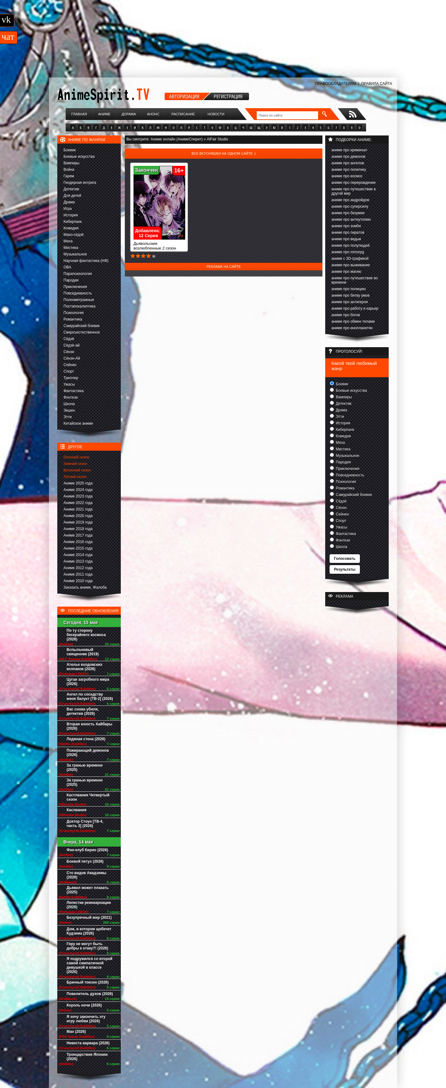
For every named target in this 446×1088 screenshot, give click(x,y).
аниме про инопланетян (352, 328)
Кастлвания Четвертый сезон (88, 797)
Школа (69, 404)
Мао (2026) (76, 1031)
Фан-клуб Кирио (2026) (87, 850)
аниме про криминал (349, 150)
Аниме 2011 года (78, 574)
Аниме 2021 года (78, 509)
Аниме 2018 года (78, 529)
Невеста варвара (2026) (88, 1043)
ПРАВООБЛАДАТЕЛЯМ (335, 84)
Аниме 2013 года (78, 561)
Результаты (344, 569)
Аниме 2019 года (78, 522)
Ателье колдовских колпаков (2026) (84, 666)
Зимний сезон (75, 464)
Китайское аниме (78, 423)
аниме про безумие (348, 213)
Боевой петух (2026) (85, 861)
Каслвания (76, 810)
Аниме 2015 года (78, 548)
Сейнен (70, 365)
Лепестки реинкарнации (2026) (89, 904)
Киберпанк (72, 221)
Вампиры (71, 163)
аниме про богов (345, 315)
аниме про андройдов (350, 200)
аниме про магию (346, 271)
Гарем (68, 176)
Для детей (72, 195)
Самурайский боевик (81, 326)
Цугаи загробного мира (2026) (88, 681)
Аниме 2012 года (78, 568)
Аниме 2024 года (78, 490)
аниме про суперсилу (349, 206)
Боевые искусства (79, 156)
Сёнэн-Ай (71, 358)
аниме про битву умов (350, 295)
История (70, 215)
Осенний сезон (76, 457)
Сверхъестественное (81, 332)
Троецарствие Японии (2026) (87, 1056)
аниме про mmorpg (347, 252)
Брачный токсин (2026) (88, 982)
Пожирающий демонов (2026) (88, 752)
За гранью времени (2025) (85, 767)
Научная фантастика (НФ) (85, 261)
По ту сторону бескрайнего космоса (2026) (86, 634)
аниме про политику (348, 169)
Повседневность (77, 293)
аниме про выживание (350, 265)
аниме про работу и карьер (354, 308)
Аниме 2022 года (78, 503)
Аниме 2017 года (78, 535)
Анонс (153, 114)
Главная (79, 114)
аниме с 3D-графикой (350, 258)
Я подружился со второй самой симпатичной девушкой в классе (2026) (89, 965)
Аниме (104, 114)
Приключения (75, 287)
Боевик (69, 150)
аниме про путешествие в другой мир (353, 191)
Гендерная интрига (79, 182)
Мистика (70, 247)
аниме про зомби (346, 226)
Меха (67, 241)
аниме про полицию (348, 289)
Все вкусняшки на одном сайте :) (223, 153)
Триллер (70, 378)
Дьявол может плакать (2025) (88, 890)
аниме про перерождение (353, 182)
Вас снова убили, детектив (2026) (83, 711)
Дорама (128, 114)
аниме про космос (346, 176)
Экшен (69, 410)
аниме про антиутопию (351, 219)
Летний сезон (74, 477)
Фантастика (73, 391)
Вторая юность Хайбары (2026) (89, 726)
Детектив (71, 189)
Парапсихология (77, 274)
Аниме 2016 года (78, 542)
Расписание (183, 114)
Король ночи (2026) (84, 1005)
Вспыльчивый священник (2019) (83, 652)
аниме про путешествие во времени (354, 280)
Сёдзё (68, 339)
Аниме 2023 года (78, 496)
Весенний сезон (77, 470)
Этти (67, 417)
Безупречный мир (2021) (89, 917)
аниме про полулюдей (350, 245)
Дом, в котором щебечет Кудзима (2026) (89, 931)
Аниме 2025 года (78, 483)
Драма (69, 202)
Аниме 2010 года (78, 581)
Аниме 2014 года (78, 555)
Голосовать (344, 558)
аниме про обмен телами (353, 321)
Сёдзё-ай (71, 345)
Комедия (71, 228)
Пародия (71, 280)
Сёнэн (68, 352)
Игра (67, 208)
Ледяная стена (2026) (86, 739)
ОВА (67, 267)
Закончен (146, 170)
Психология (73, 313)
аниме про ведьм (346, 239)
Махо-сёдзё (73, 234)
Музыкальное (75, 254)
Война (68, 169)
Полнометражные (78, 300)
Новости (216, 114)
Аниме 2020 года (78, 516)
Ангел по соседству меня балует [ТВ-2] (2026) (90, 696)
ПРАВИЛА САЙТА (376, 84)
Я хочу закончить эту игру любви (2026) (86, 1019)
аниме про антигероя (349, 302)
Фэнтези (70, 397)
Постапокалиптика (79, 306)
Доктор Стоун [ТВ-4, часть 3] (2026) (85, 823)
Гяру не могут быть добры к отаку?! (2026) (87, 946)
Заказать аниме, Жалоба (85, 587)
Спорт (68, 371)
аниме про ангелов (347, 163)
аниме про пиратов (347, 232)
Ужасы (69, 384)
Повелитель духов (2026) (90, 994)
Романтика (72, 319)
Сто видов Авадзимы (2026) (86, 875)
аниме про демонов (348, 156)
